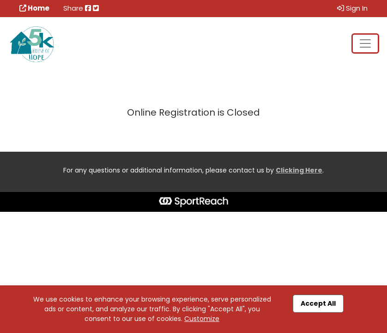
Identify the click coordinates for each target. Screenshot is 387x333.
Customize (201, 318)
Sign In (352, 8)
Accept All (318, 303)
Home (34, 8)
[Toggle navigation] (365, 43)
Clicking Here (299, 170)
